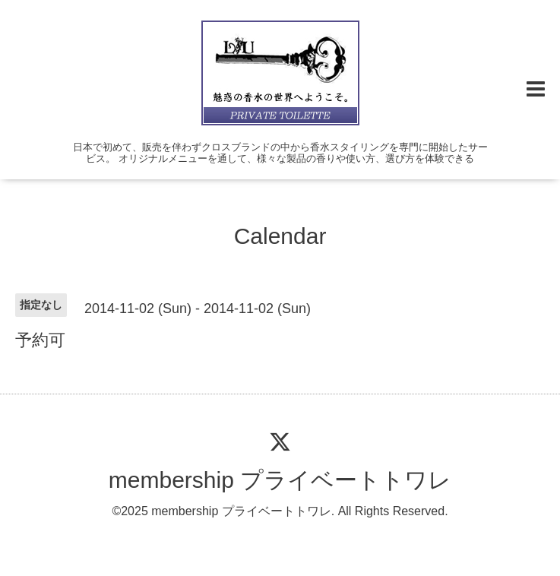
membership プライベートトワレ (280, 479)
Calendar (280, 235)
